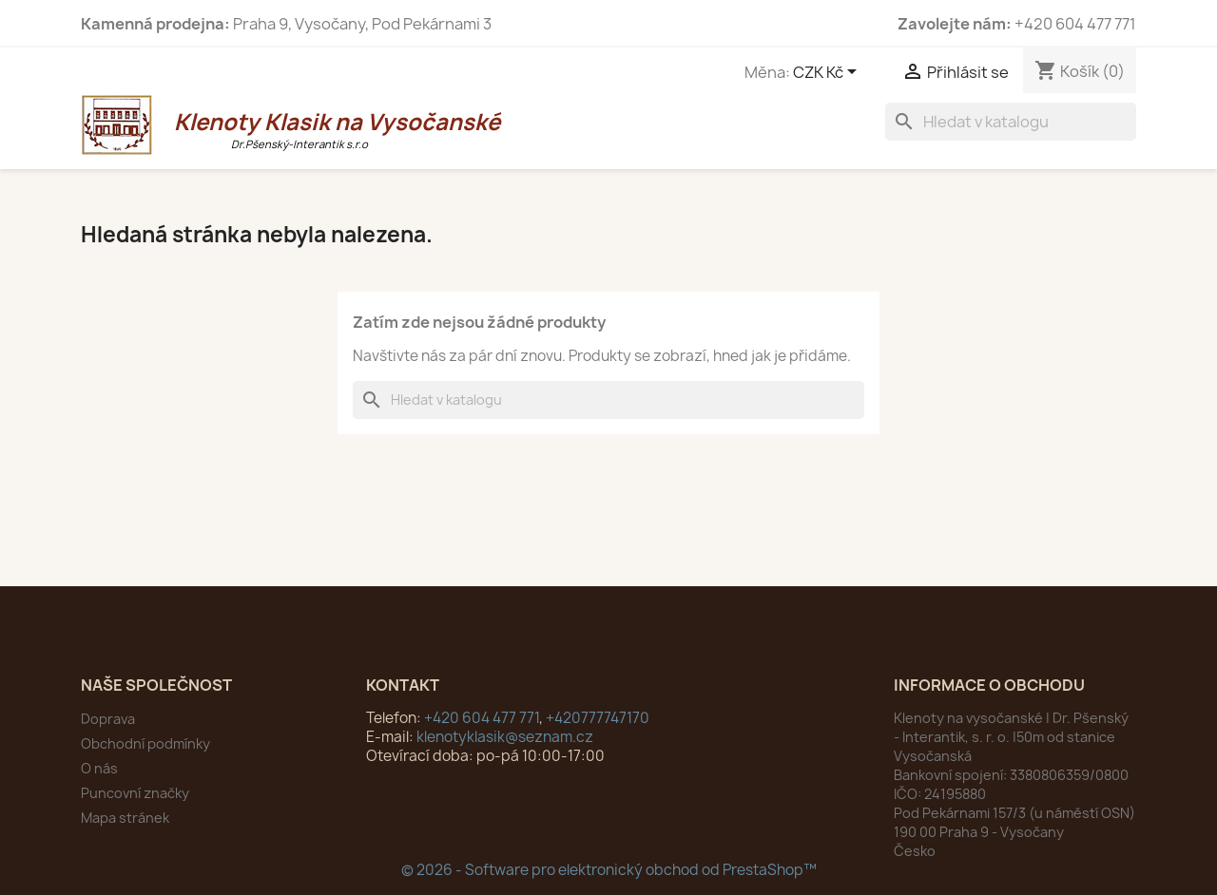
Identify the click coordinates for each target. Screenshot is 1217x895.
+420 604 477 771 (481, 718)
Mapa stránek (125, 818)
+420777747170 (597, 718)
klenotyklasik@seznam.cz (504, 737)
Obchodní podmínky (145, 743)
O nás (99, 768)
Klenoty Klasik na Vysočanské (299, 128)
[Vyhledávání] (1010, 122)
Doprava (108, 719)
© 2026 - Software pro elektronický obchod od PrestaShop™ (609, 870)
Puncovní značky (135, 793)
